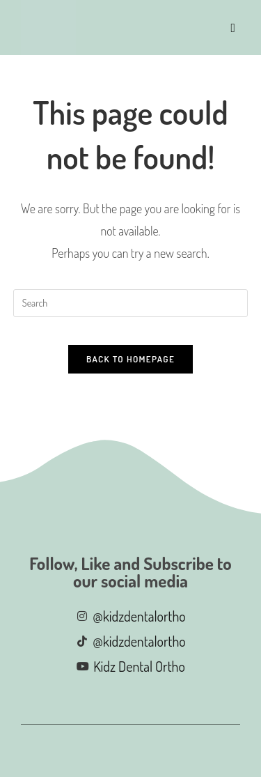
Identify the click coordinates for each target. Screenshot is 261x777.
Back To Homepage (130, 358)
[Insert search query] (130, 303)
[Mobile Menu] (233, 27)
